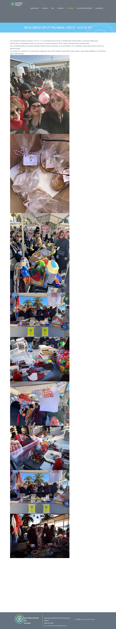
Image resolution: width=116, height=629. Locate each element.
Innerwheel (21, 4)
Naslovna (34, 8)
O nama (44, 8)
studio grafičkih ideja (87, 619)
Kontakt (70, 8)
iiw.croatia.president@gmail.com (55, 626)
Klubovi (60, 8)
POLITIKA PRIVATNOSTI (84, 8)
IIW (52, 8)
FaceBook (99, 8)
